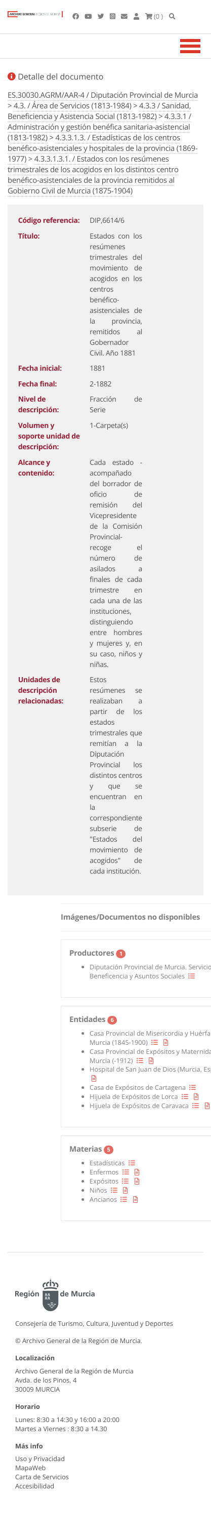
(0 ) (154, 16)
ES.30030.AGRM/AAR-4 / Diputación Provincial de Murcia (103, 95)
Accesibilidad (34, 1485)
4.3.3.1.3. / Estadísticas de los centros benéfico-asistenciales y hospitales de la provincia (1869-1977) (102, 148)
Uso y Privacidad (40, 1458)
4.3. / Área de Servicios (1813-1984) (73, 106)
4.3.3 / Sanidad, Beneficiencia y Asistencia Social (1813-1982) (99, 111)
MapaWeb (30, 1467)
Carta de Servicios (42, 1476)
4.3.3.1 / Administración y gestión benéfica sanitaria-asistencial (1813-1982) (99, 127)
